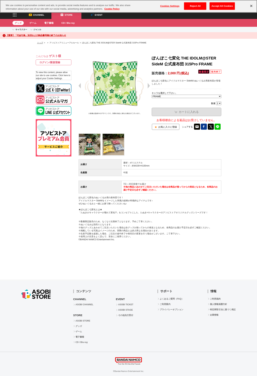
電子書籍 (49, 23)
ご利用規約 (215, 299)
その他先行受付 (125, 315)
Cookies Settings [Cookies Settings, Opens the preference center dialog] (170, 6)
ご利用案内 (165, 304)
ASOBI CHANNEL (84, 304)
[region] (128, 6)
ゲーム (32, 23)
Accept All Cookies (222, 6)
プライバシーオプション (171, 309)
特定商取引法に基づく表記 (223, 309)
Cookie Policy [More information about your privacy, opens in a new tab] (112, 9)
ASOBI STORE (82, 321)
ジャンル (37, 29)
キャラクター (21, 29)
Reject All (195, 6)
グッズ (18, 23)
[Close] (251, 6)
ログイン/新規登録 (49, 62)
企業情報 (214, 315)
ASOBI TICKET (125, 304)
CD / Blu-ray (68, 23)
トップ (40, 43)
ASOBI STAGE (125, 310)
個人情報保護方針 (218, 304)
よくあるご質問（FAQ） (171, 299)
